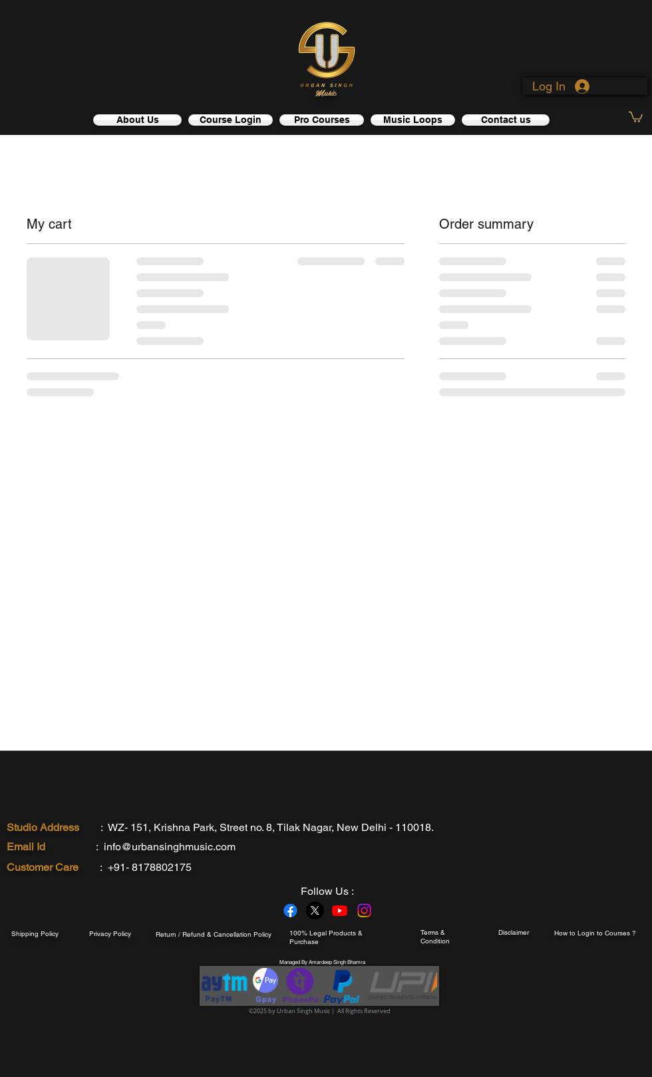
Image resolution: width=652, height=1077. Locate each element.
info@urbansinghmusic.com (170, 846)
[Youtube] (340, 910)
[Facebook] (290, 910)
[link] (636, 116)
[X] (315, 910)
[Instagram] (364, 910)
